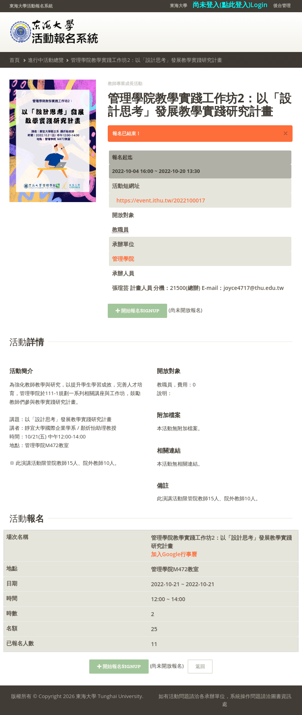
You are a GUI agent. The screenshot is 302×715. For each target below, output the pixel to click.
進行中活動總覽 (46, 59)
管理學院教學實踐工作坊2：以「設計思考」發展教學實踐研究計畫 (146, 59)
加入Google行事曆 (174, 554)
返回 (200, 666)
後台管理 (282, 5)
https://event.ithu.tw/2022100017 (160, 200)
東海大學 (178, 5)
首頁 (14, 59)
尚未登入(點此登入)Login (230, 4)
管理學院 (123, 258)
